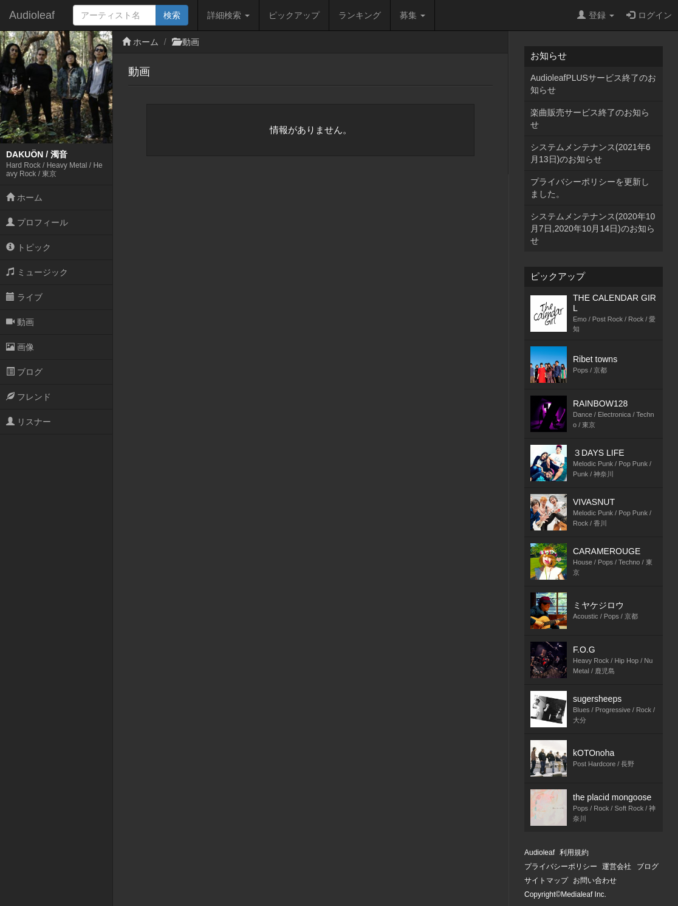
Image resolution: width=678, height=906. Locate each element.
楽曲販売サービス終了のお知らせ (589, 118)
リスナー (28, 422)
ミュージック (37, 272)
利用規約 (574, 852)
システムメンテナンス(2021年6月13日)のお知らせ (590, 153)
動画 (20, 322)
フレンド (28, 397)
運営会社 (616, 866)
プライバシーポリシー (560, 866)
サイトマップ (546, 880)
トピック (28, 247)
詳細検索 (228, 15)
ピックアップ (294, 15)
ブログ (24, 372)
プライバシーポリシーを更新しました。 (589, 188)
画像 (20, 347)
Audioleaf (32, 15)
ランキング (359, 15)
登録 (595, 15)
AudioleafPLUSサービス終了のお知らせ (593, 84)
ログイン (649, 15)
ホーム (24, 197)
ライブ (24, 297)
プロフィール (37, 222)
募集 (412, 15)
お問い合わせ (595, 880)
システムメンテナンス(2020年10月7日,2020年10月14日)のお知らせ (592, 228)
